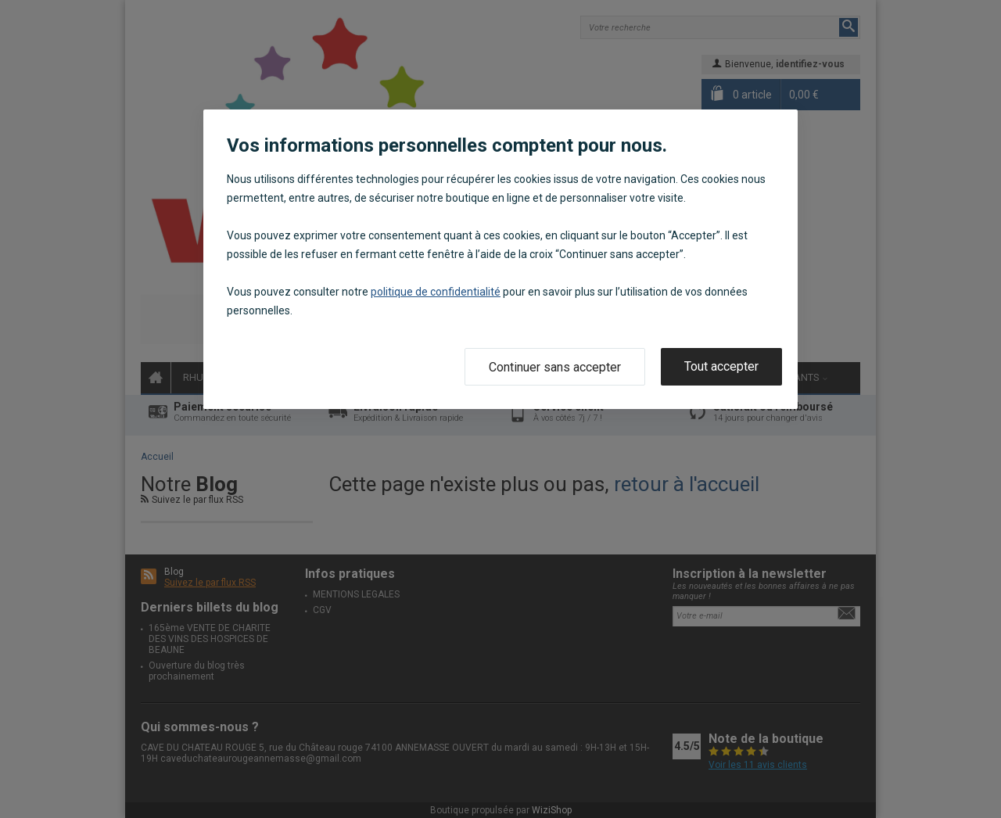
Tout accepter (721, 366)
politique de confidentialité (435, 291)
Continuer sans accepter (555, 367)
